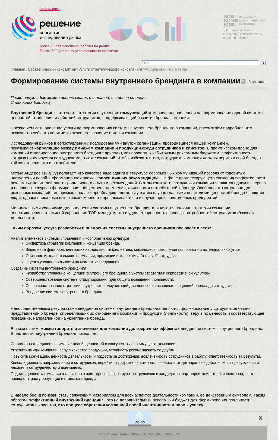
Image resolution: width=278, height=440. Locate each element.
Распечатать (257, 82)
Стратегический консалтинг (52, 69)
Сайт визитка (50, 9)
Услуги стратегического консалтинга (110, 69)
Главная (18, 69)
